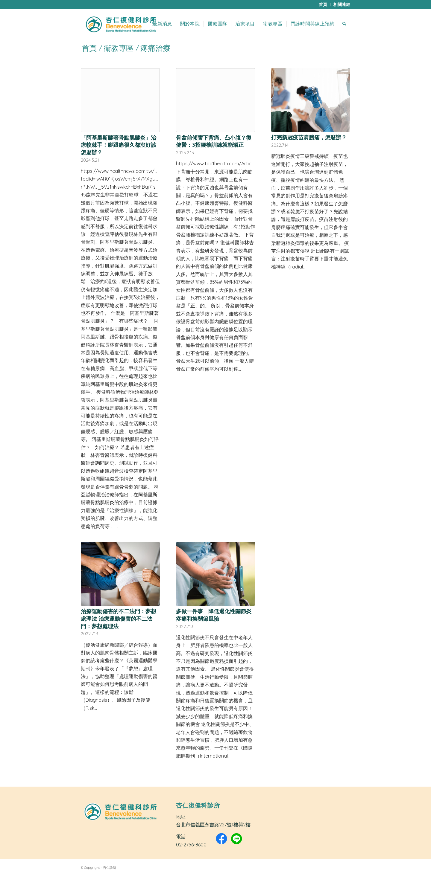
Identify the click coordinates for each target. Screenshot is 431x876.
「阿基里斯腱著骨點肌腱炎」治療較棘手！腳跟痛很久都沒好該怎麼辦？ (118, 144)
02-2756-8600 (191, 845)
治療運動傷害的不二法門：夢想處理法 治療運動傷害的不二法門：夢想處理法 (118, 618)
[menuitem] (323, 4)
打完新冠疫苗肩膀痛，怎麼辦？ (309, 137)
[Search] (344, 24)
